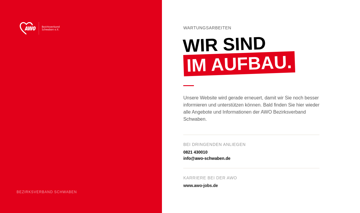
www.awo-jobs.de (200, 186)
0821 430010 (195, 152)
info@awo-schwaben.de (206, 158)
